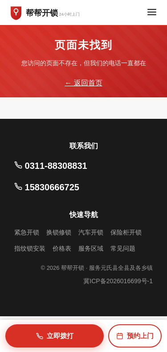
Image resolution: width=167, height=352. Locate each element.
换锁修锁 (58, 232)
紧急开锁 (26, 232)
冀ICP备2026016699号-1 (118, 281)
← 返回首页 (83, 83)
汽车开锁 (90, 232)
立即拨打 (54, 335)
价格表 (62, 248)
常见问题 (122, 248)
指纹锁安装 (29, 248)
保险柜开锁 (126, 232)
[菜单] (152, 12)
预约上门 (135, 335)
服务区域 (90, 248)
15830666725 (46, 187)
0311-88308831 (50, 166)
